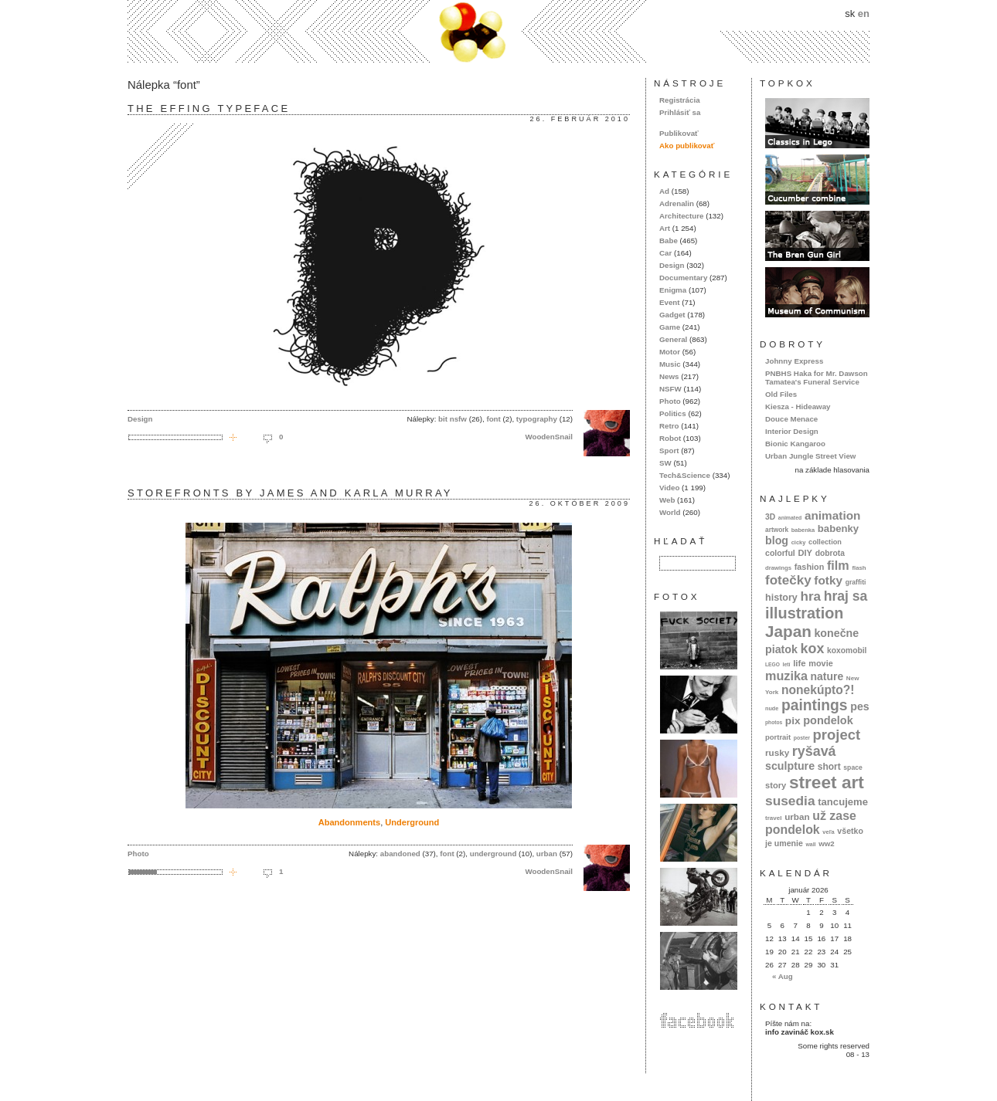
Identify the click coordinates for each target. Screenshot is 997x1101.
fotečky (788, 580)
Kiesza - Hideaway (798, 406)
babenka (803, 530)
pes (859, 706)
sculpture (790, 766)
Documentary (683, 277)
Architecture (681, 216)
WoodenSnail (549, 436)
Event (669, 302)
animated (789, 517)
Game (669, 327)
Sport (669, 450)
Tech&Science (684, 475)
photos (773, 722)
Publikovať (679, 133)
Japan (788, 631)
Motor (669, 351)
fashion (810, 566)
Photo (138, 853)
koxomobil (847, 650)
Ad (664, 191)
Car (665, 253)
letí (787, 664)
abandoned (400, 853)
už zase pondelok (810, 822)
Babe (668, 240)
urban (546, 853)
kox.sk (498, 31)
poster (802, 737)
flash (859, 567)
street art (826, 782)
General (673, 339)
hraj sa (846, 596)
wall (810, 844)
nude (771, 708)
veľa (828, 831)
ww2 (826, 843)
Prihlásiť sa (679, 112)
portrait (778, 737)
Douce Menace (791, 419)
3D (770, 517)
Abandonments (349, 822)
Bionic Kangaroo (795, 443)
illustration (804, 613)
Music (670, 364)
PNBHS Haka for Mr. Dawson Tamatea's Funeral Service (816, 377)
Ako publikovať (686, 145)
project (836, 735)
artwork (776, 530)
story (775, 785)
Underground (412, 822)
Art (664, 228)
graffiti (856, 582)
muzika (786, 676)
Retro (669, 426)
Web (667, 500)
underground (493, 853)
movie (820, 663)
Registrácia (679, 100)
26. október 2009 (579, 503)
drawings (778, 567)
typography (536, 419)
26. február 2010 (580, 119)
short (829, 766)
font (493, 419)
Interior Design (791, 431)
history (781, 597)
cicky (798, 542)
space (852, 767)
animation (833, 515)
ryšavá (814, 751)
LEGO (772, 664)
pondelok (828, 720)
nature (827, 676)
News (669, 376)
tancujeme (843, 802)
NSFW (670, 389)
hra (810, 596)
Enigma (672, 290)
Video (669, 487)
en (863, 13)
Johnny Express (794, 361)
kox (813, 648)
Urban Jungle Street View (810, 456)
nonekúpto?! (818, 689)
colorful (780, 552)
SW (665, 463)
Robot (670, 438)
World (669, 512)
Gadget (672, 314)
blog (776, 540)
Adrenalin (676, 203)
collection (825, 542)
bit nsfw (452, 419)
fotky (828, 580)
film (838, 565)
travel (773, 818)
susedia (790, 800)
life (799, 663)
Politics (672, 413)
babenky (838, 528)
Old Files (781, 394)
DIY (805, 552)
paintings (814, 705)
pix (793, 721)
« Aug (782, 976)
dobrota (830, 553)
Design (140, 419)
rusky (777, 752)
